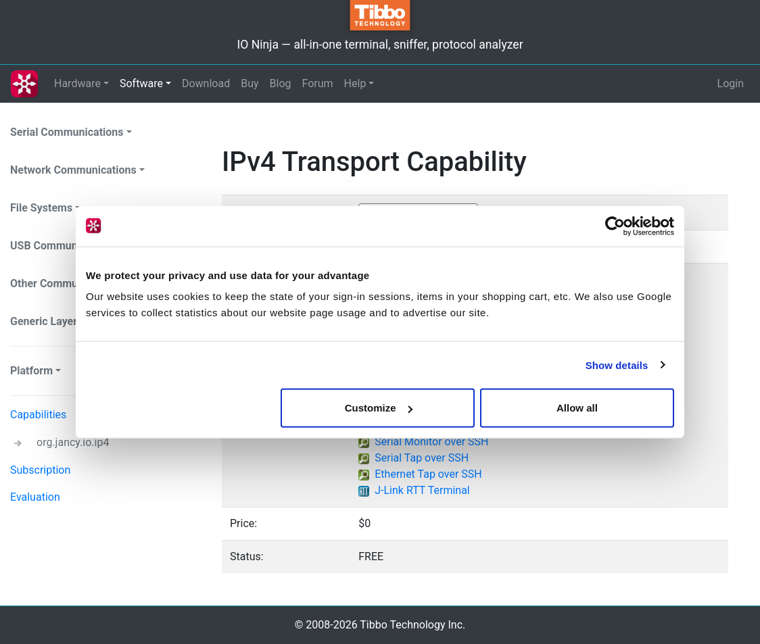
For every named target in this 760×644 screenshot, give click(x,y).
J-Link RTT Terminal (422, 490)
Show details (617, 364)
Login (730, 83)
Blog (280, 83)
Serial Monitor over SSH (431, 441)
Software (141, 83)
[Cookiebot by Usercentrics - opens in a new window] (615, 226)
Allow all (577, 408)
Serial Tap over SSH (422, 457)
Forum (317, 83)
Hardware (77, 83)
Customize (378, 408)
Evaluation (35, 497)
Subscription (40, 470)
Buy (249, 83)
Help (355, 83)
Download (206, 83)
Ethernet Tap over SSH (428, 474)
